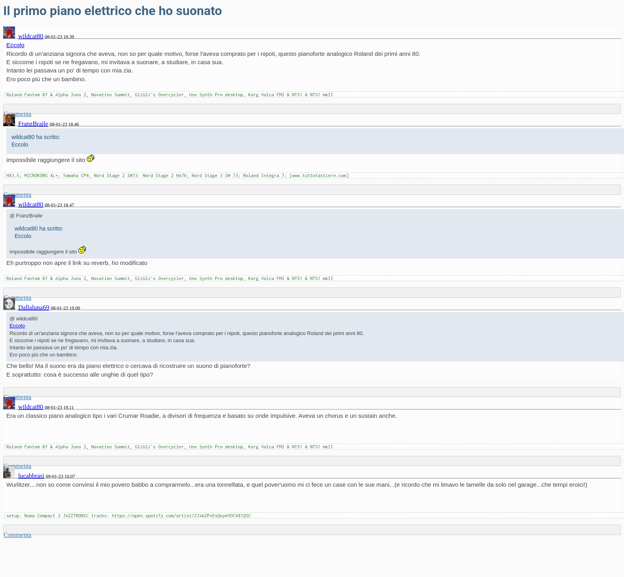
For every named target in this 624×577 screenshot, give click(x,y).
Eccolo (15, 45)
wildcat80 (30, 36)
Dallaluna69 (33, 307)
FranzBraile (33, 123)
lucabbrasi (31, 475)
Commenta (17, 534)
